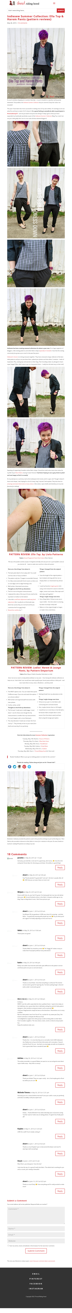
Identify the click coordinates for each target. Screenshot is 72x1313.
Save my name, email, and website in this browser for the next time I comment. (32, 1250)
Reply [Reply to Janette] (60, 867)
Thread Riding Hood (40, 751)
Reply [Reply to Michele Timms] (60, 1105)
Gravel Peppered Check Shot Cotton (34, 558)
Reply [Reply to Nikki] (60, 939)
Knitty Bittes (44, 746)
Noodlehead (43, 744)
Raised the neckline (13, 610)
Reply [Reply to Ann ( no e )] (60, 1031)
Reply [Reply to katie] (60, 974)
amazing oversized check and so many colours (20, 484)
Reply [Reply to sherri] (60, 885)
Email (36, 1278)
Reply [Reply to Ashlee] (60, 1070)
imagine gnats (54, 586)
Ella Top (36, 554)
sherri (25, 875)
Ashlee (20, 1061)
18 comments (22, 23)
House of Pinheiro (44, 739)
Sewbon (44, 749)
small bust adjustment (20, 599)
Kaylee (20, 1132)
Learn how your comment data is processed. (42, 1266)
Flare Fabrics (19, 473)
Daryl (20, 1165)
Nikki (20, 931)
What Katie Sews (44, 741)
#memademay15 (12, 113)
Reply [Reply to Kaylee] (60, 1140)
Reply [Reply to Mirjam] (60, 904)
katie (20, 964)
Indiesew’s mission (12, 357)
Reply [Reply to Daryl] (60, 1178)
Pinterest (36, 1283)
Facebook (36, 1288)
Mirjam (20, 892)
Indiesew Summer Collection (31, 102)
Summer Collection (41, 735)
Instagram (36, 1293)
